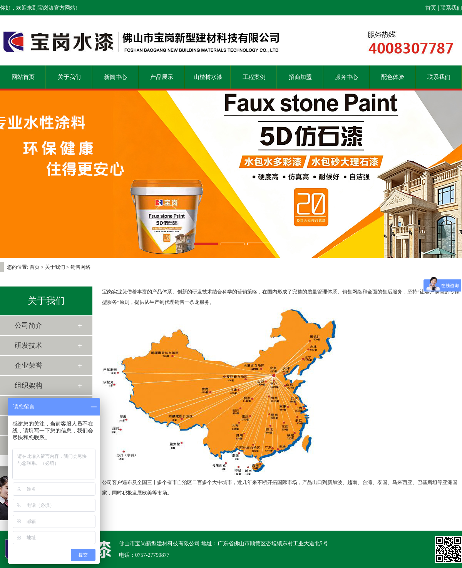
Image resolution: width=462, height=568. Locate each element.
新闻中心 (115, 77)
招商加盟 (300, 77)
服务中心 (346, 77)
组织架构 (28, 385)
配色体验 (392, 77)
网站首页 (23, 77)
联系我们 (451, 8)
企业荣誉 (28, 365)
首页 (430, 8)
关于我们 (69, 77)
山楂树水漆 (208, 77)
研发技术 (28, 345)
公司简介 (28, 325)
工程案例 (254, 77)
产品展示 (161, 77)
